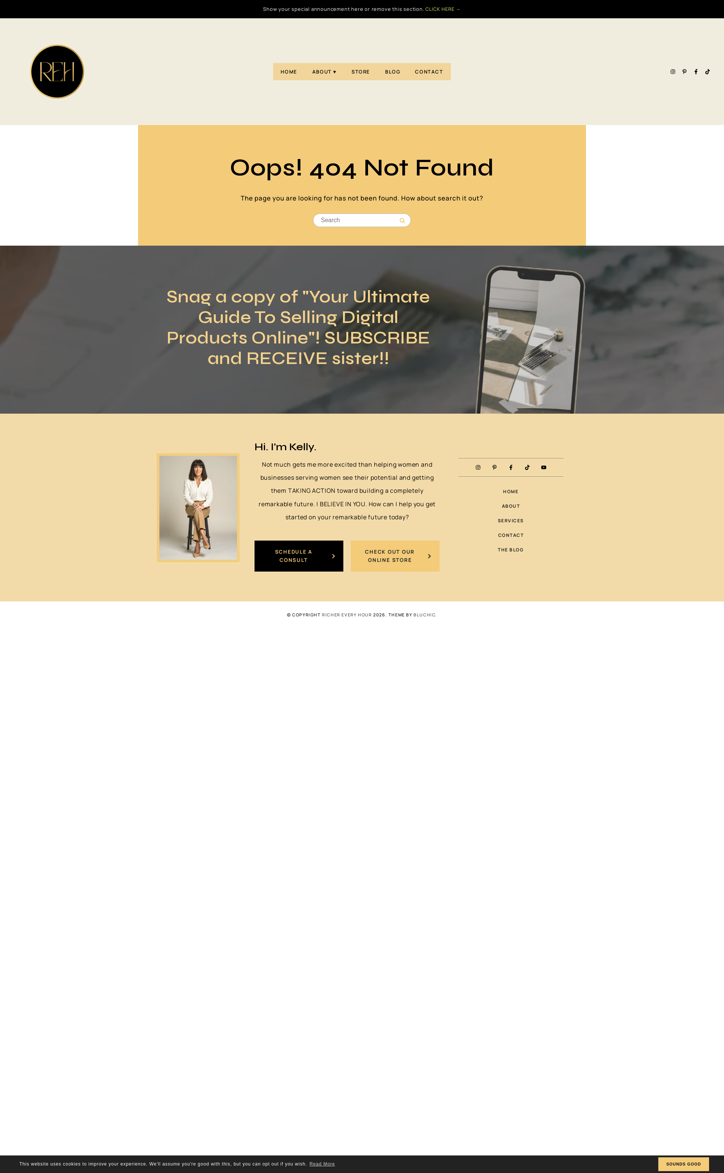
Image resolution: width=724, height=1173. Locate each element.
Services (511, 521)
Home (289, 71)
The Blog (511, 550)
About (322, 71)
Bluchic (424, 615)
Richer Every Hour (347, 615)
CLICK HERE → (443, 9)
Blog (392, 71)
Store (361, 71)
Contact (429, 71)
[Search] (402, 220)
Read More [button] (322, 1164)
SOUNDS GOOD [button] (683, 1164)
